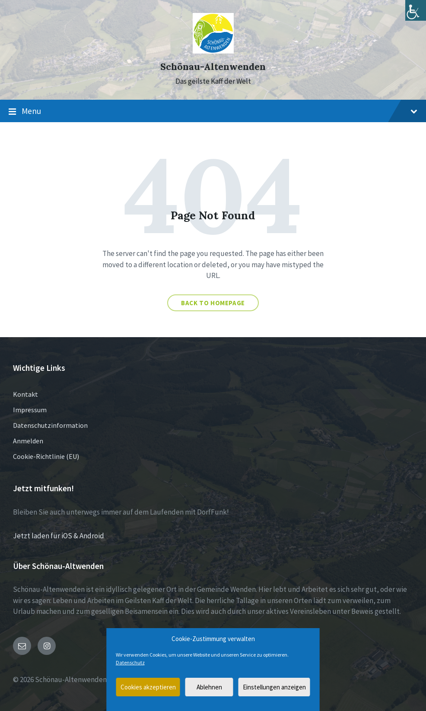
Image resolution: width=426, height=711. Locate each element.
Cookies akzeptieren (148, 687)
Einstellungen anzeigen (274, 687)
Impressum (30, 409)
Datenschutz (130, 662)
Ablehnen (209, 687)
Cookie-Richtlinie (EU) (46, 456)
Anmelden (28, 440)
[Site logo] (213, 51)
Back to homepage (213, 303)
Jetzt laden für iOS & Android (58, 535)
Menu (213, 111)
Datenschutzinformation (50, 425)
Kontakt (25, 394)
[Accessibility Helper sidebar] (415, 10)
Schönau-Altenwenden (213, 67)
